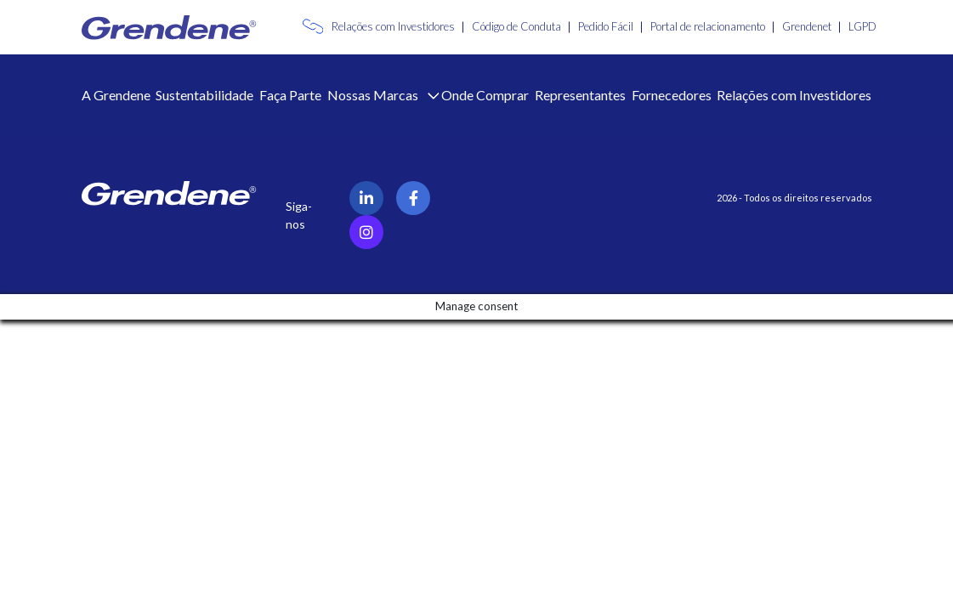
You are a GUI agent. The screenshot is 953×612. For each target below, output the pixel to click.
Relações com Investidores (393, 26)
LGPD (862, 26)
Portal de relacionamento (707, 26)
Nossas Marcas (374, 95)
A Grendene (116, 95)
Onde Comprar (485, 95)
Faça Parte (290, 95)
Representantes (580, 95)
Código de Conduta (516, 26)
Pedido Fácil (605, 26)
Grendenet (806, 26)
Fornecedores (672, 95)
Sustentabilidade (204, 95)
